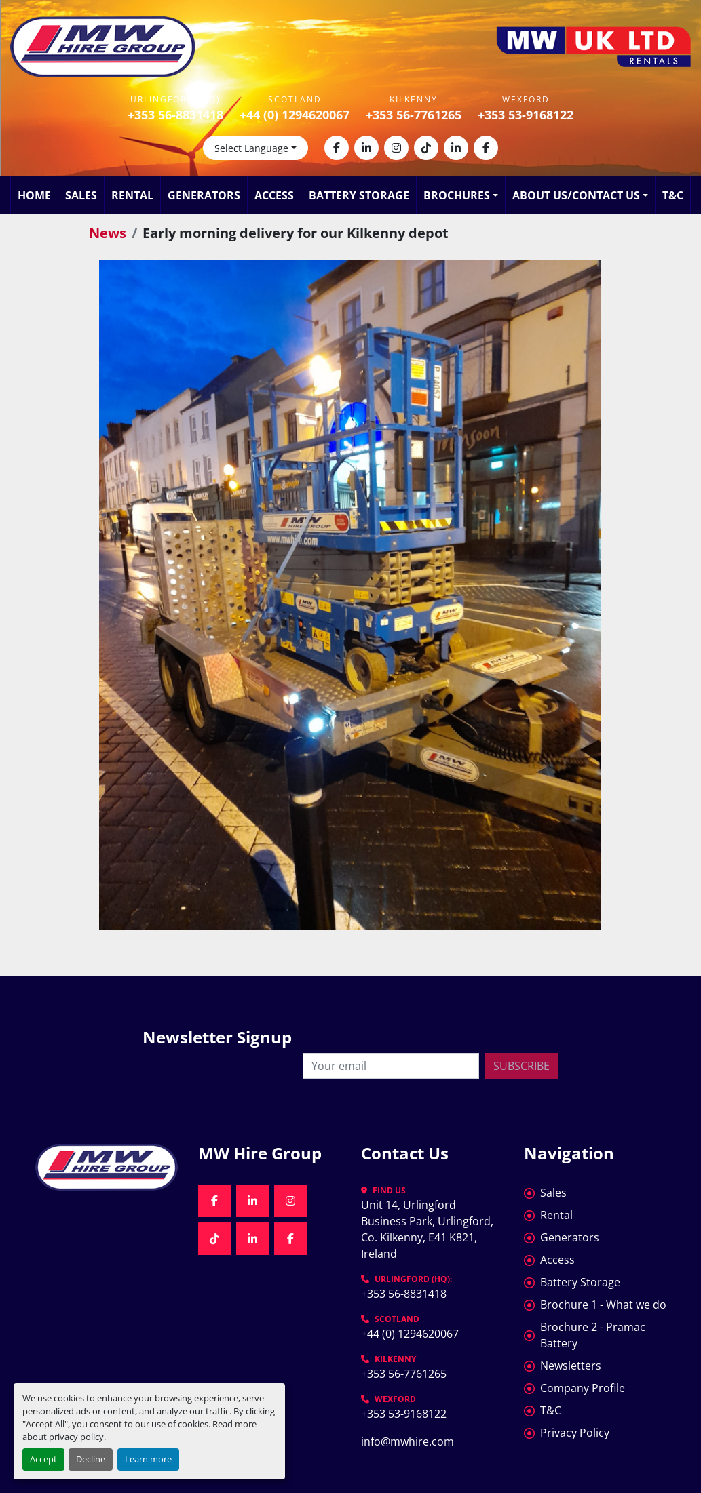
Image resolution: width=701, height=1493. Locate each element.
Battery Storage (359, 195)
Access (274, 195)
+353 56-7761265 (413, 114)
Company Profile (582, 1387)
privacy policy (76, 1437)
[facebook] (336, 148)
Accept (43, 1459)
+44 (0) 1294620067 (294, 114)
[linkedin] (366, 148)
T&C (672, 195)
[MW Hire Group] (106, 1167)
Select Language (251, 148)
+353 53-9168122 (525, 114)
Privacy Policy (574, 1432)
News (107, 233)
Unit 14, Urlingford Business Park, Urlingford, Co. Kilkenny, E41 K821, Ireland (428, 1229)
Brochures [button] (456, 195)
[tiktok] (426, 148)
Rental (132, 195)
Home (34, 195)
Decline (90, 1459)
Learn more (148, 1459)
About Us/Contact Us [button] (576, 195)
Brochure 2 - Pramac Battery (592, 1335)
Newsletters (570, 1365)
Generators (204, 195)
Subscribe (521, 1065)
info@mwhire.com (407, 1441)
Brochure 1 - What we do (603, 1304)
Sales (81, 195)
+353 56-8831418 (175, 114)
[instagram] (396, 148)
